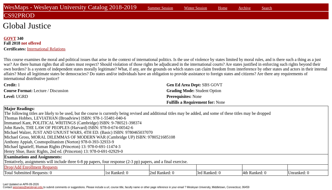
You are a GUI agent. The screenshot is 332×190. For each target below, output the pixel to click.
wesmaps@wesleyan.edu (28, 187)
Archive (244, 8)
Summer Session (160, 8)
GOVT (10, 38)
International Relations (46, 49)
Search (267, 8)
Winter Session (195, 8)
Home (222, 8)
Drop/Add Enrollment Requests (31, 167)
